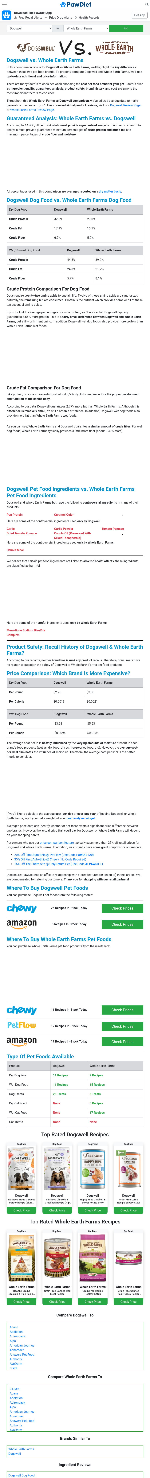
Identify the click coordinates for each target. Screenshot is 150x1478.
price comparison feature (57, 842)
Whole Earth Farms (21, 1449)
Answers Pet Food (22, 1354)
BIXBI (13, 1368)
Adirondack (17, 1336)
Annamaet (17, 1350)
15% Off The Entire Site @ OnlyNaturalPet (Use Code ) (58, 864)
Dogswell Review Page (125, 105)
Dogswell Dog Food (21, 1475)
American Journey (22, 1345)
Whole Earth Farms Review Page (32, 110)
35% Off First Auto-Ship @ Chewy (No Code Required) (50, 859)
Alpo (13, 1341)
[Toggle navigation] (4, 4)
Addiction (16, 1332)
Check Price (22, 1210)
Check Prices (122, 908)
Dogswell (14, 1454)
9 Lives (14, 1389)
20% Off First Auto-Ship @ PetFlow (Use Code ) (54, 855)
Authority (16, 1359)
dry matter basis (110, 191)
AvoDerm (16, 1364)
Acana (14, 1327)
